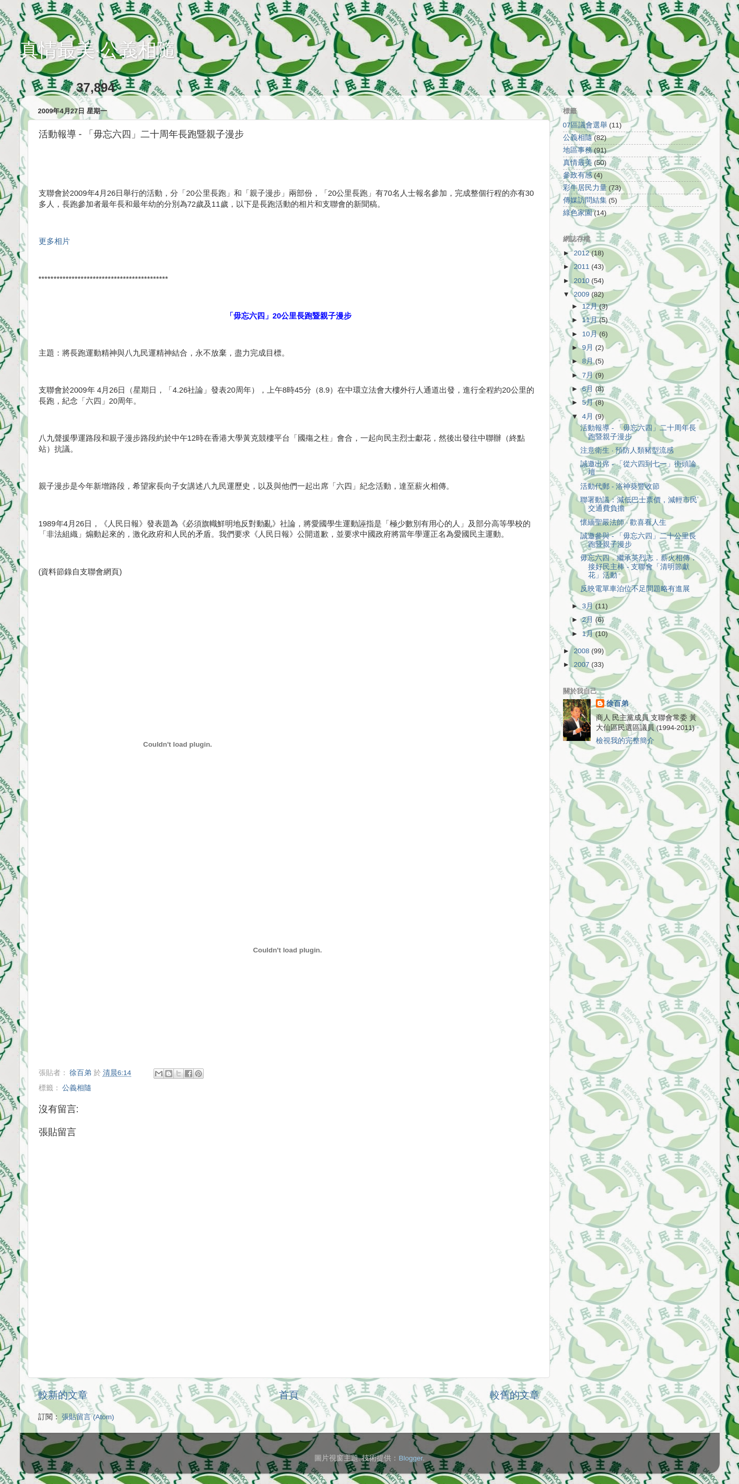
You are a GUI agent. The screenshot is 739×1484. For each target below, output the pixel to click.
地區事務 (577, 150)
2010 (582, 281)
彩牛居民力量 (585, 188)
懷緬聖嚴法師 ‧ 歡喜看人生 (623, 522)
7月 (588, 375)
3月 (588, 606)
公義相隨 (76, 1088)
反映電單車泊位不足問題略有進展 (635, 589)
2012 (582, 253)
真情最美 (577, 163)
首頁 (289, 1394)
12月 (591, 306)
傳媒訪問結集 (585, 200)
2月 (588, 619)
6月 (588, 389)
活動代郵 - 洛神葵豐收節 (620, 486)
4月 (588, 416)
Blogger (410, 1458)
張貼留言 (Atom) (88, 1417)
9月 (588, 347)
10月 (591, 334)
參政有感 (577, 175)
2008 (582, 651)
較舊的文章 (514, 1394)
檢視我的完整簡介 (625, 741)
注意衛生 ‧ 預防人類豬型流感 (627, 450)
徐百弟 (617, 704)
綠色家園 (577, 213)
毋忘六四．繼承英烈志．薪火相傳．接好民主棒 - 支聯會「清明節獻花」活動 (638, 566)
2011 (582, 266)
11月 (591, 320)
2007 (582, 664)
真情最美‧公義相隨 (97, 50)
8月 (588, 361)
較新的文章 (63, 1394)
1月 (588, 634)
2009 (582, 294)
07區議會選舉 (585, 125)
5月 (588, 402)
